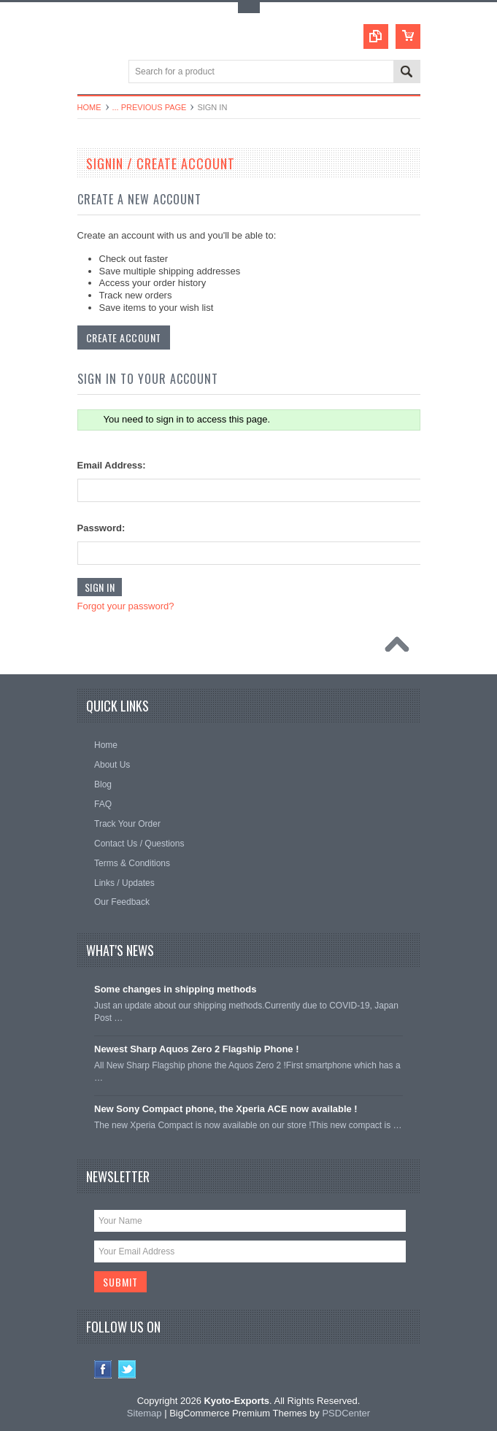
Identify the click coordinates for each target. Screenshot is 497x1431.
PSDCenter (346, 1413)
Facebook (103, 1369)
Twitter (127, 1369)
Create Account (123, 337)
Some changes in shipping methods (175, 989)
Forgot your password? (125, 606)
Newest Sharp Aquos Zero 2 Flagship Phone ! (196, 1049)
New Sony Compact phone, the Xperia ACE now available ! (226, 1108)
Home (89, 107)
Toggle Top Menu (249, 7)
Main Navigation (90, 72)
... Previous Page (149, 107)
